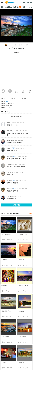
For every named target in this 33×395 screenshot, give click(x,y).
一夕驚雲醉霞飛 (22, 336)
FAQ (30, 7)
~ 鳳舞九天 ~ (21, 311)
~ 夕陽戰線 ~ (21, 260)
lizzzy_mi (9, 140)
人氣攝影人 (8, 7)
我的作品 (17, 7)
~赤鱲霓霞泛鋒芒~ (23, 285)
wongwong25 (10, 164)
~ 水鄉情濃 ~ (21, 362)
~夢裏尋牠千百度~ (23, 234)
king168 (9, 148)
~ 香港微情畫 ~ (5, 362)
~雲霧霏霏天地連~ (6, 311)
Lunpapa (9, 130)
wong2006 (10, 122)
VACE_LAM (10, 45)
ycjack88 (9, 180)
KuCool (9, 196)
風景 (7, 101)
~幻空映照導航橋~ (6, 234)
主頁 (2, 7)
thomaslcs (10, 156)
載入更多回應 (17, 205)
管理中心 (25, 7)
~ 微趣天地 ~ (4, 285)
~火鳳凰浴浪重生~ (6, 336)
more (30, 213)
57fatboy (9, 172)
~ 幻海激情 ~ (4, 260)
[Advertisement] (16, 71)
